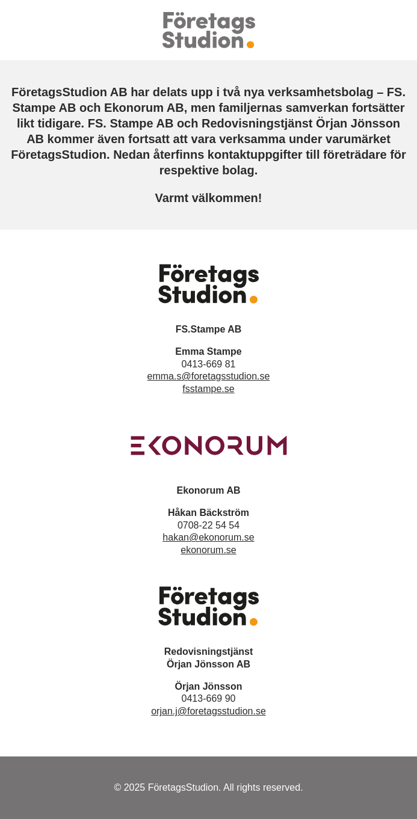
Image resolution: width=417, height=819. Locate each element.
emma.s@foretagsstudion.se (208, 376)
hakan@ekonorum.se (208, 537)
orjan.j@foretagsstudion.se (208, 711)
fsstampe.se (208, 389)
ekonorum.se (208, 550)
